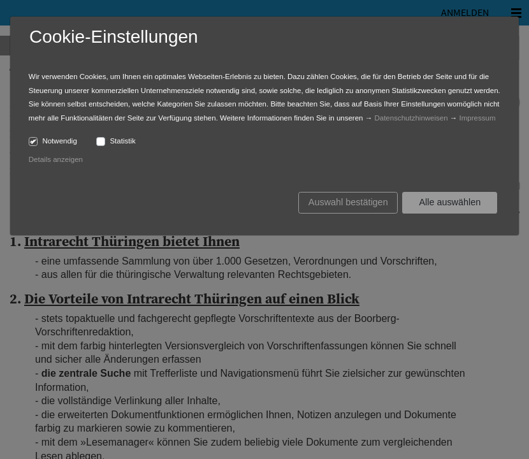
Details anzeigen (56, 159)
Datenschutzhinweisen (410, 118)
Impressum (478, 118)
